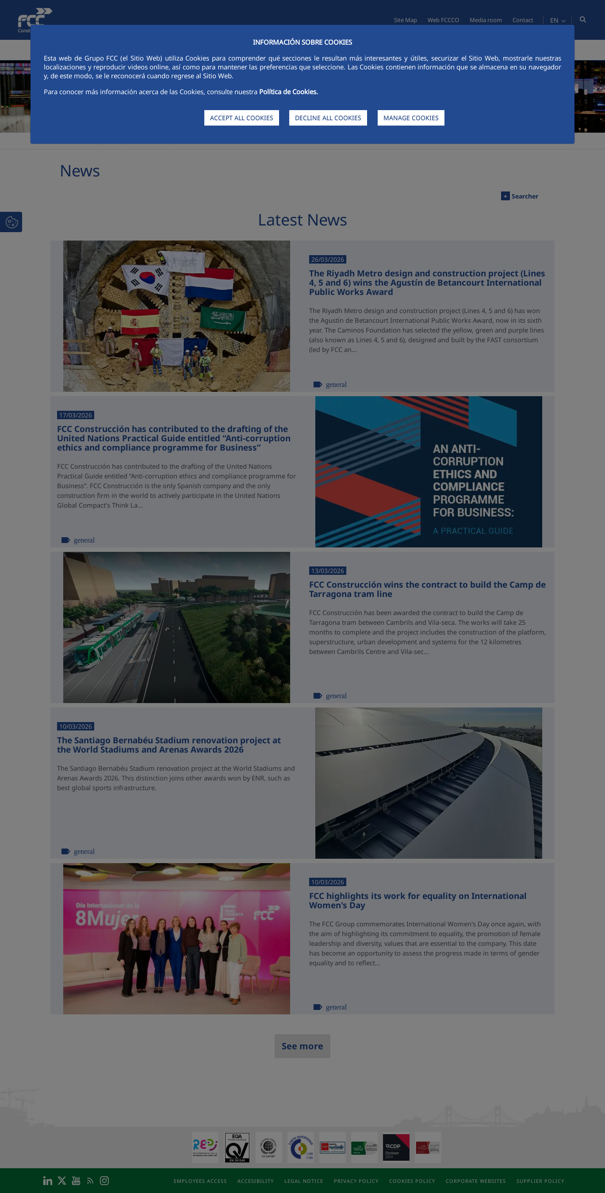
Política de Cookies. (288, 91)
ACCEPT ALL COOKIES (241, 118)
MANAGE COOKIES (411, 118)
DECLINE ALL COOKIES (328, 118)
